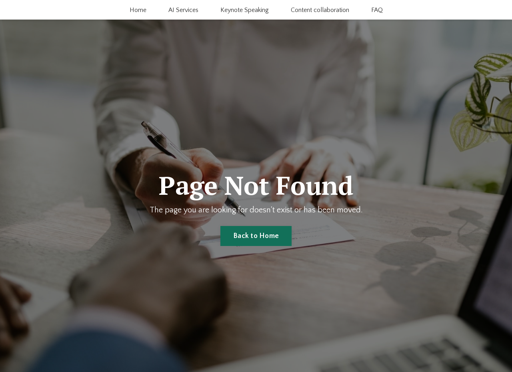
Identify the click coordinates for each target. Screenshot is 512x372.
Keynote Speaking (244, 10)
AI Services (183, 10)
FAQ (377, 10)
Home (138, 10)
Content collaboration (320, 10)
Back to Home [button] (256, 236)
